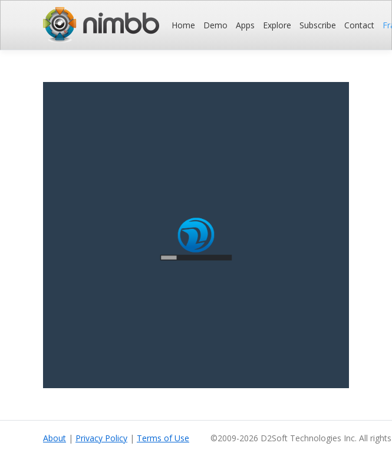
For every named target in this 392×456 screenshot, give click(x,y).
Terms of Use (163, 438)
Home (183, 25)
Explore (277, 25)
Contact (359, 25)
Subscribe (317, 25)
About (54, 438)
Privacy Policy (101, 438)
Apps (245, 25)
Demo (215, 25)
